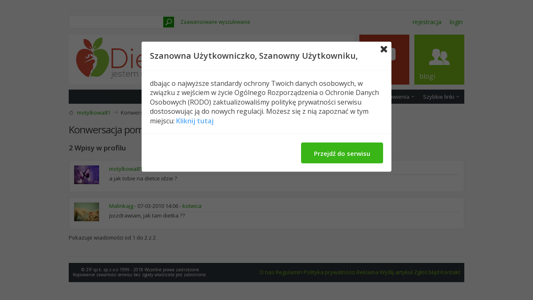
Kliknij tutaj (195, 120)
